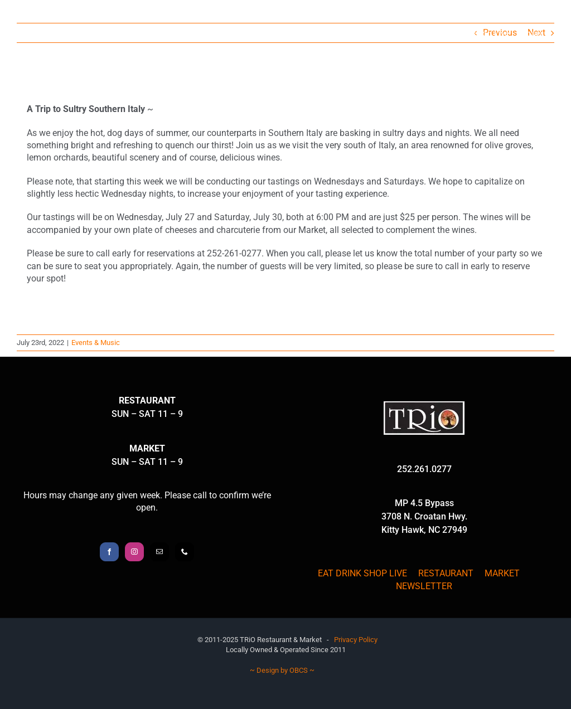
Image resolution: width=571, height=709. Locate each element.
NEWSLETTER (424, 586)
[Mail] (159, 551)
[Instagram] (134, 551)
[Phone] (184, 551)
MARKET (502, 573)
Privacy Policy (356, 639)
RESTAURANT (445, 573)
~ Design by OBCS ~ (282, 670)
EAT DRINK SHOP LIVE (362, 573)
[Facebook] (109, 551)
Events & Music (95, 342)
